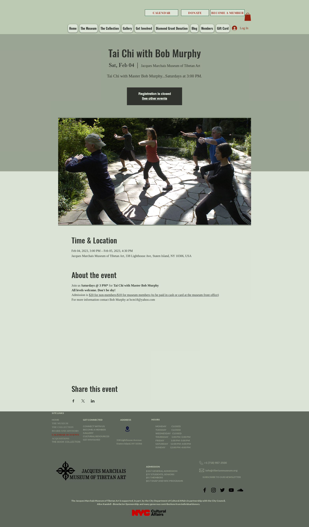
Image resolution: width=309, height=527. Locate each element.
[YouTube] (231, 490)
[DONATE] (195, 12)
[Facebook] (205, 490)
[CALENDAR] (161, 12)
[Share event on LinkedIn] (93, 401)
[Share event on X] (83, 401)
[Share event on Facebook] (73, 401)
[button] (247, 17)
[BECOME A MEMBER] (227, 12)
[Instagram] (213, 490)
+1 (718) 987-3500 (215, 462)
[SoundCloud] (240, 490)
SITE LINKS (58, 413)
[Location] (127, 429)
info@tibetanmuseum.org (221, 470)
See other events (154, 98)
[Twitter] (222, 490)
